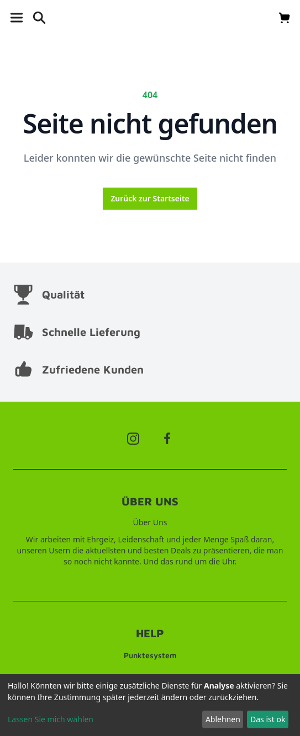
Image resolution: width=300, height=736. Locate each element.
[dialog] (150, 705)
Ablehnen (223, 719)
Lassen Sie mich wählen (50, 719)
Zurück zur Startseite (150, 198)
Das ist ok (267, 719)
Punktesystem (150, 655)
